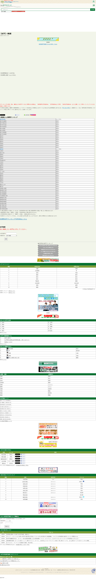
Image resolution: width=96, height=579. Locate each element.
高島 (1, 373)
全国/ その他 (4, 560)
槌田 (37, 274)
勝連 (49, 392)
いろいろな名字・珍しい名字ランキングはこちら (48, 245)
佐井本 (50, 385)
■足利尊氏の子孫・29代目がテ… (5, 405)
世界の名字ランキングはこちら (48, 255)
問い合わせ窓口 (66, 107)
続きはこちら (12, 290)
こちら (4, 329)
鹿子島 (50, 390)
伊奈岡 (2, 379)
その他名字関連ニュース (6, 418)
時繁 (51, 323)
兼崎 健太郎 (4, 456)
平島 (1, 387)
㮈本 (49, 373)
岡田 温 (3, 460)
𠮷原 (51, 319)
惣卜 (49, 375)
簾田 (1, 383)
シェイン (50, 381)
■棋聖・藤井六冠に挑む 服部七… (5, 416)
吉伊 (3, 319)
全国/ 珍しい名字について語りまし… (10, 555)
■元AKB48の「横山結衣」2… (5, 414)
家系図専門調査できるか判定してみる (48, 44)
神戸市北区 (2, 119)
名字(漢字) (2, 233)
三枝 (77, 350)
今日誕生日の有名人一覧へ (48, 253)
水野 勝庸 (25, 496)
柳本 (49, 379)
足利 (37, 272)
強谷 (3, 321)
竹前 (76, 272)
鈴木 (37, 278)
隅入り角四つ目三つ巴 (13, 354)
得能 (76, 287)
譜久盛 (77, 347)
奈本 (3, 323)
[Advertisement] (40, 21)
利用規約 (42, 567)
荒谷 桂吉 (25, 492)
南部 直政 (3, 453)
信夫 (51, 327)
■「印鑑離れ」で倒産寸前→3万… (6, 399)
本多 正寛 (25, 487)
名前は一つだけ (8, 339)
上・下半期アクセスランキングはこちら (48, 251)
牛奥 (77, 352)
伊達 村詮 (25, 483)
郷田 (77, 354)
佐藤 (37, 268)
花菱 (9, 350)
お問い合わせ (47, 567)
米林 (1, 381)
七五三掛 (76, 283)
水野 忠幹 (25, 485)
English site (72, 567)
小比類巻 (37, 270)
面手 (76, 274)
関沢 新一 (25, 489)
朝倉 (1, 390)
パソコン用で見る (45, 565)
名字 (1, 520)
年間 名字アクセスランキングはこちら (48, 249)
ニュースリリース (26, 567)
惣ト (51, 325)
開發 (76, 281)
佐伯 (1, 377)
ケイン (50, 383)
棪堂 (49, 377)
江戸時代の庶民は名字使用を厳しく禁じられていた (17, 337)
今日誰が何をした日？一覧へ (23, 541)
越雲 (76, 285)
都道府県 (2, 517)
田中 (37, 276)
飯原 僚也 (25, 494)
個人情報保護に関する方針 (35, 567)
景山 (51, 321)
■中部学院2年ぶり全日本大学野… (6, 401)
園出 (49, 387)
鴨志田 (37, 281)
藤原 (1, 392)
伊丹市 (1, 149)
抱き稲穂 (10, 345)
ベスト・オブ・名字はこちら (48, 247)
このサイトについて (18, 567)
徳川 (3, 327)
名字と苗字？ (8, 335)
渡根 (1, 375)
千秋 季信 (25, 476)
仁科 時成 (3, 458)
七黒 (3, 325)
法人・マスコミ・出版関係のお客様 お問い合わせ (60, 567)
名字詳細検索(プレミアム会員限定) (18, 11)
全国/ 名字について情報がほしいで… (10, 558)
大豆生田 (37, 283)
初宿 (37, 285)
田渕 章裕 (3, 451)
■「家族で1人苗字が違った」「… (6, 403)
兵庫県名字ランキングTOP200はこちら (13, 219)
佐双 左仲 (25, 481)
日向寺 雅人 (25, 478)
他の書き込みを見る (5, 562)
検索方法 (2, 235)
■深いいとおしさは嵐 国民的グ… (5, 397)
